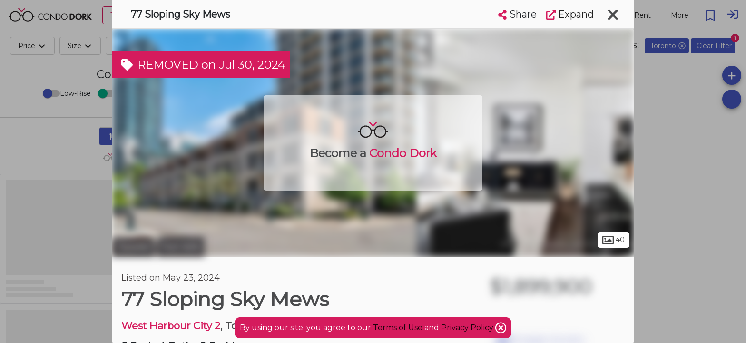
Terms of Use (397, 327)
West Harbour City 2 (170, 326)
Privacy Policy (468, 327)
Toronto (133, 247)
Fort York (181, 247)
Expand (570, 14)
